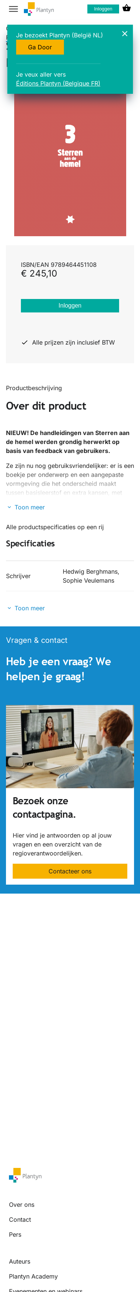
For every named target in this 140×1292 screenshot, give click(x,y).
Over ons (21, 1204)
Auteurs (19, 1261)
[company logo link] (39, 9)
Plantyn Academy (33, 1276)
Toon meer (30, 507)
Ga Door (40, 47)
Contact (20, 1219)
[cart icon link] (126, 9)
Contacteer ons (70, 871)
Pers (15, 1234)
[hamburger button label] (13, 9)
